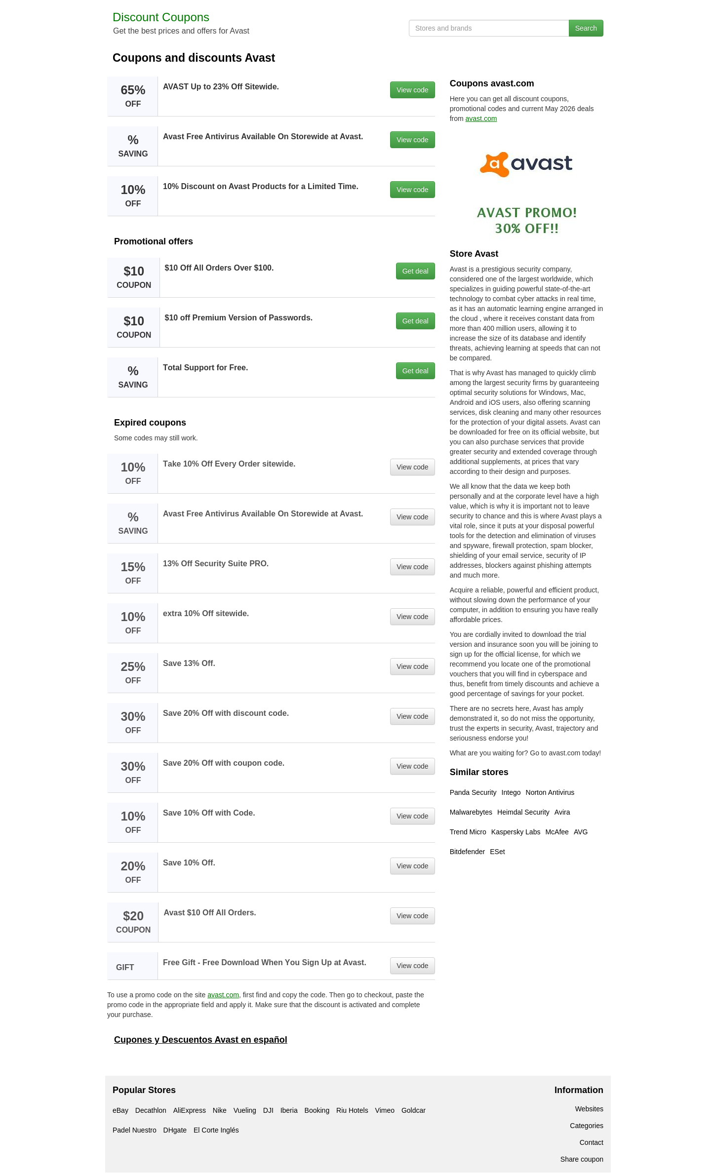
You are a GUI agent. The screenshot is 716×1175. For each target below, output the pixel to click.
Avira (562, 812)
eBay (120, 1110)
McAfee (556, 832)
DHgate (175, 1130)
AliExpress (189, 1110)
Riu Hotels (352, 1110)
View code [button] (412, 90)
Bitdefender (467, 852)
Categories (586, 1126)
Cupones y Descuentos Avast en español (200, 1040)
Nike (220, 1110)
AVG (581, 832)
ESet (497, 852)
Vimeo (385, 1110)
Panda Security (473, 792)
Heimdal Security (523, 812)
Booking (317, 1110)
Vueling (245, 1110)
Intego (511, 792)
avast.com (223, 995)
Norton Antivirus (550, 792)
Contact (591, 1142)
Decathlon (150, 1110)
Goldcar (413, 1110)
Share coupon (581, 1159)
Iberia (289, 1110)
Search (586, 28)
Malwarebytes (471, 812)
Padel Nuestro (135, 1130)
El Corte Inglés (216, 1130)
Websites (589, 1109)
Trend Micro (468, 832)
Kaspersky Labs (516, 832)
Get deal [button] (415, 271)
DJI (268, 1110)
